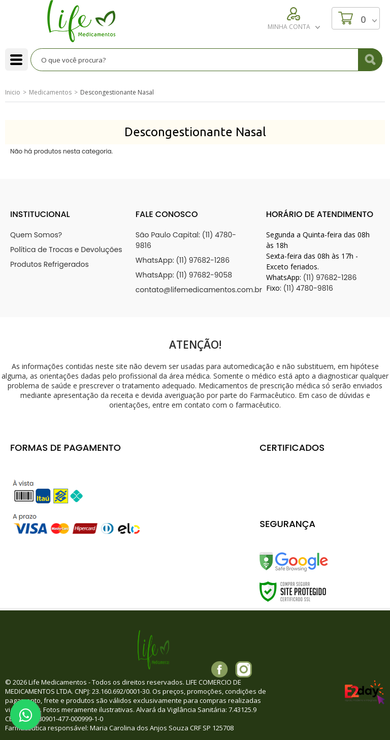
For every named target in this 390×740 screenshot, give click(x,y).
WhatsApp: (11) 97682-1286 (183, 260)
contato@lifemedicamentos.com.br (199, 290)
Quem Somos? (36, 235)
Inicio (12, 92)
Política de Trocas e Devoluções (66, 249)
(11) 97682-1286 (330, 277)
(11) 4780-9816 (308, 288)
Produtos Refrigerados (49, 264)
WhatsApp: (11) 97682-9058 (184, 275)
